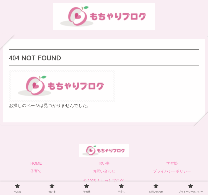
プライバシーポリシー (172, 171)
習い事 (104, 163)
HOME (36, 163)
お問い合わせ (104, 171)
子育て (36, 171)
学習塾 (172, 163)
